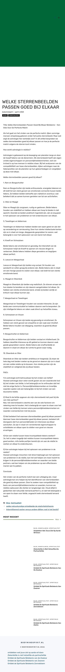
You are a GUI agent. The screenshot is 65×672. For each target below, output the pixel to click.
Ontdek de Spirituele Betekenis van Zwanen (26, 661)
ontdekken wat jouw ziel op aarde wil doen (25, 652)
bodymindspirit (7, 112)
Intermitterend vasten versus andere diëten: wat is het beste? (32, 509)
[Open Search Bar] (55, 18)
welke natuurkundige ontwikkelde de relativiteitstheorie (30, 506)
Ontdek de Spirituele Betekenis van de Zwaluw (27, 658)
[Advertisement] (32, 51)
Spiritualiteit (14, 115)
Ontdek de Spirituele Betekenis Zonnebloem (26, 663)
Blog (5, 115)
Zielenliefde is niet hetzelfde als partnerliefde (27, 655)
